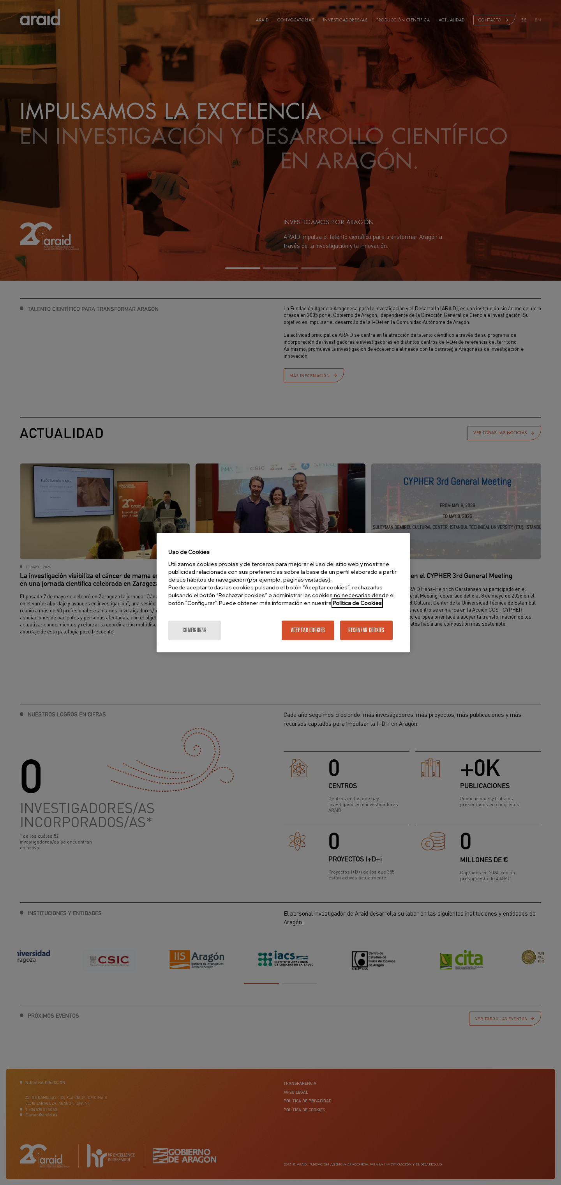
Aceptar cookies (308, 630)
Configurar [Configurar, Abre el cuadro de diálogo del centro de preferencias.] (194, 630)
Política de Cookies (357, 603)
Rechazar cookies (366, 630)
